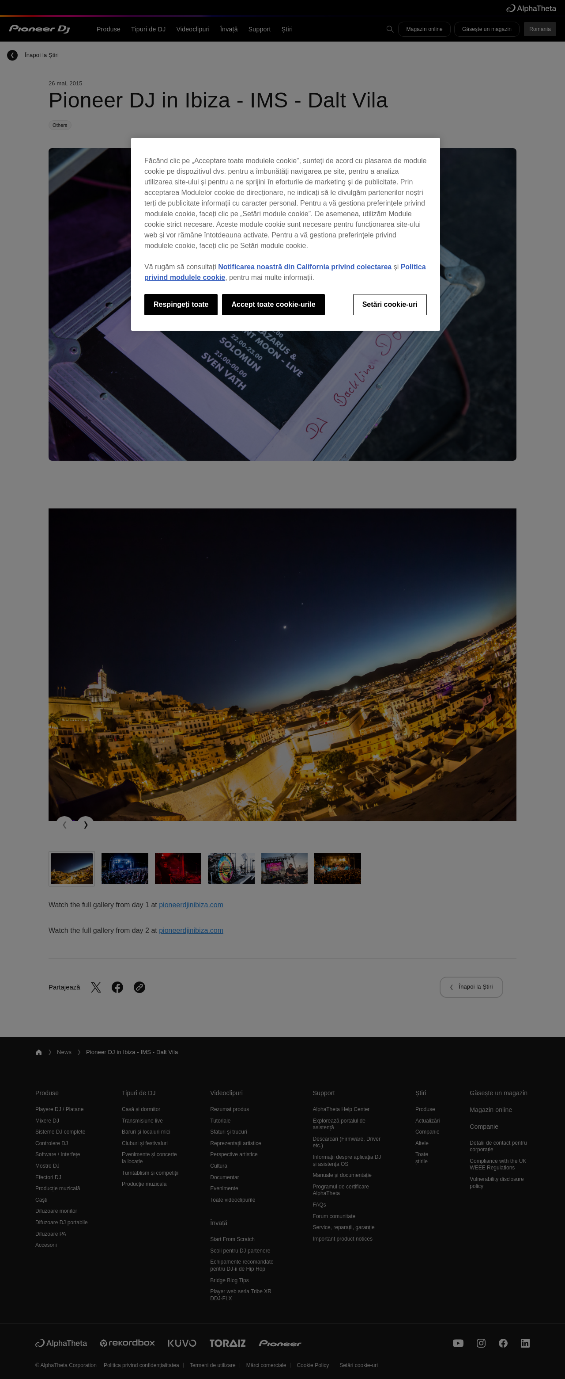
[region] (285, 234)
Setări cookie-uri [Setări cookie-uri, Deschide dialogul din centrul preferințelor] (390, 304)
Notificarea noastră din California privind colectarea (305, 267)
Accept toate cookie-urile (273, 304)
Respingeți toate (181, 304)
